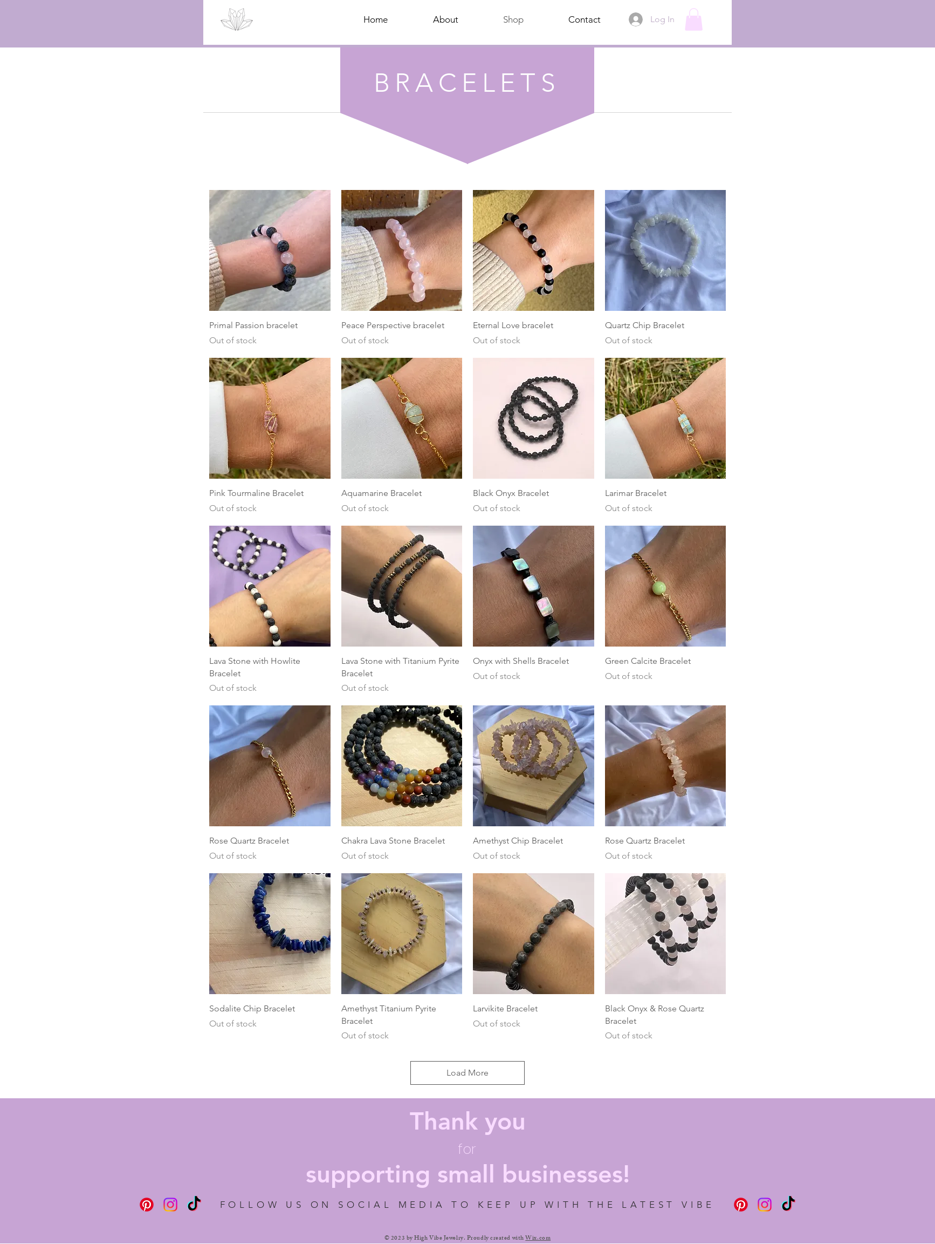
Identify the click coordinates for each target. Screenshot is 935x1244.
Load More (467, 1073)
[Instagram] (170, 1204)
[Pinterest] (147, 1204)
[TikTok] (194, 1204)
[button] (693, 19)
